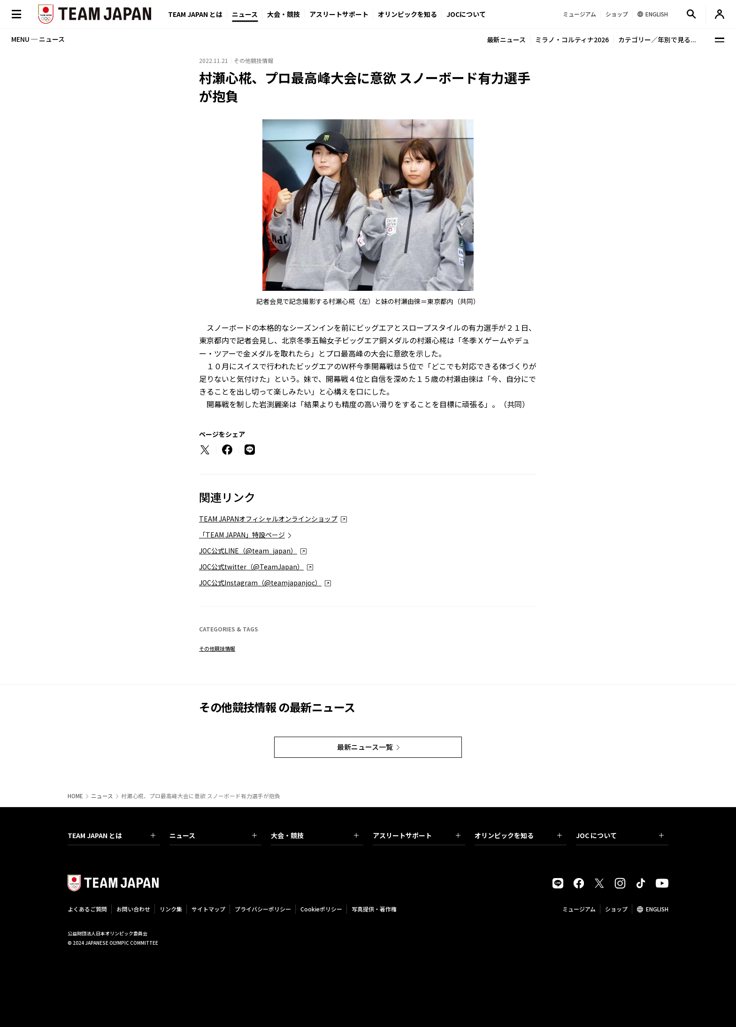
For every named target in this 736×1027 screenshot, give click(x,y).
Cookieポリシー (321, 909)
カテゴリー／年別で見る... (657, 39)
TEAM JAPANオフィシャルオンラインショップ (268, 518)
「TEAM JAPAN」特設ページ (242, 534)
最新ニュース (506, 39)
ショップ (616, 909)
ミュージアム (579, 909)
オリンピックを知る (407, 14)
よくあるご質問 (87, 909)
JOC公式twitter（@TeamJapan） (251, 566)
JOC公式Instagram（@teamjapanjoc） (260, 582)
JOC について (620, 835)
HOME (75, 796)
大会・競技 (315, 835)
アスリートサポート (338, 14)
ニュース (245, 14)
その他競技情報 (217, 648)
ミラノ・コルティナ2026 (572, 39)
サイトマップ (208, 909)
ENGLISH (657, 909)
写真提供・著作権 (374, 909)
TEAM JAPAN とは (111, 835)
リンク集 (171, 909)
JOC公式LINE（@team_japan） (248, 550)
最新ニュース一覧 (365, 747)
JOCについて (466, 14)
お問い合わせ (133, 909)
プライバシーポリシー (263, 909)
